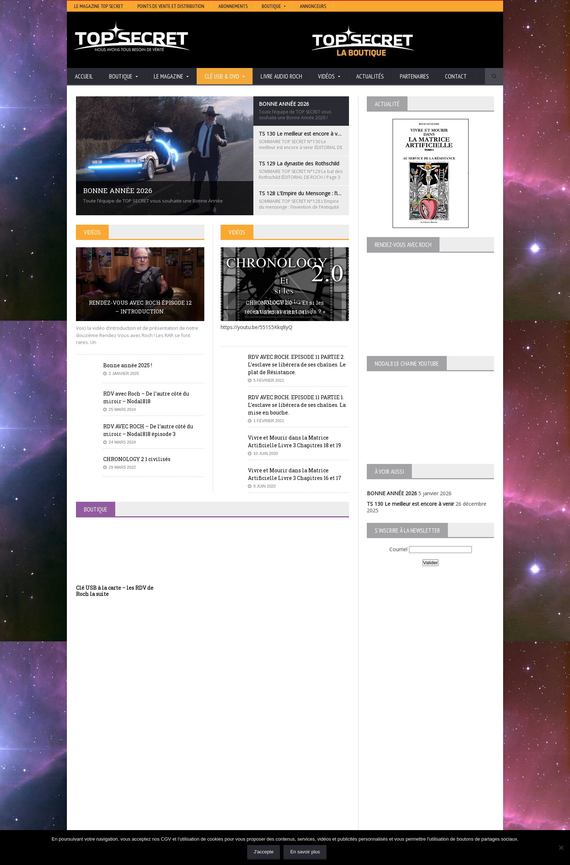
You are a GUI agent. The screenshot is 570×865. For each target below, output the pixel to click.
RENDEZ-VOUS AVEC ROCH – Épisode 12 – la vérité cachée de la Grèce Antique (136, 820)
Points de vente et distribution (170, 6)
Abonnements (233, 6)
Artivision (230, 773)
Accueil (84, 76)
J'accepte (264, 851)
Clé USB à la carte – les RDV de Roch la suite (114, 590)
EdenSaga (231, 793)
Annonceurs (313, 6)
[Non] (561, 847)
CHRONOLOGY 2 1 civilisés (136, 459)
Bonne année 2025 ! (127, 365)
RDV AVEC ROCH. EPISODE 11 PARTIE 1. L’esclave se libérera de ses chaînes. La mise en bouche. (297, 405)
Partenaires (414, 76)
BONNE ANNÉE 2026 (392, 493)
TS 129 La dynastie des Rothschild (116, 783)
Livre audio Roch (281, 76)
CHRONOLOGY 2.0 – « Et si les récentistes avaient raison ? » (284, 307)
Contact (456, 76)
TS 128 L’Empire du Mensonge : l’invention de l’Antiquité (141, 790)
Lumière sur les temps (246, 783)
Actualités (370, 76)
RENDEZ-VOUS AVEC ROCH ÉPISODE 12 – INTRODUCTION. (140, 307)
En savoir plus (305, 851)
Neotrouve (232, 788)
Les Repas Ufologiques (247, 804)
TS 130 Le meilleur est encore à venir (410, 503)
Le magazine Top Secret (98, 6)
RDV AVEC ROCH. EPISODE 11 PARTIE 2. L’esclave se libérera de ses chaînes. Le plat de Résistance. (297, 364)
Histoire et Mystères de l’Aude (255, 763)
